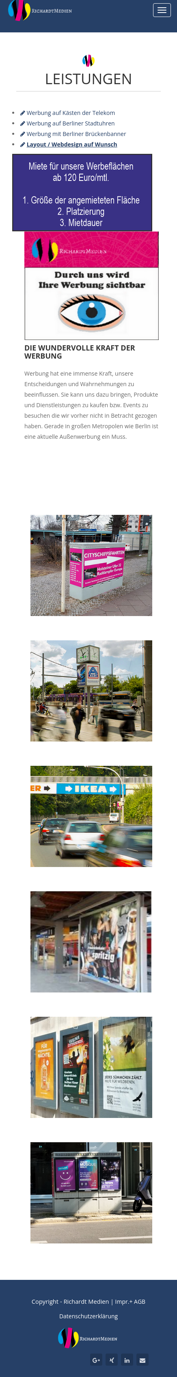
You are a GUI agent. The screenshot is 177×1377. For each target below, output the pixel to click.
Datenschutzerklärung (88, 1316)
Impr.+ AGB (130, 1301)
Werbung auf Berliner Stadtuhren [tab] (67, 123)
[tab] (68, 144)
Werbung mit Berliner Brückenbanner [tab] (73, 134)
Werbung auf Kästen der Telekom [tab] (67, 113)
